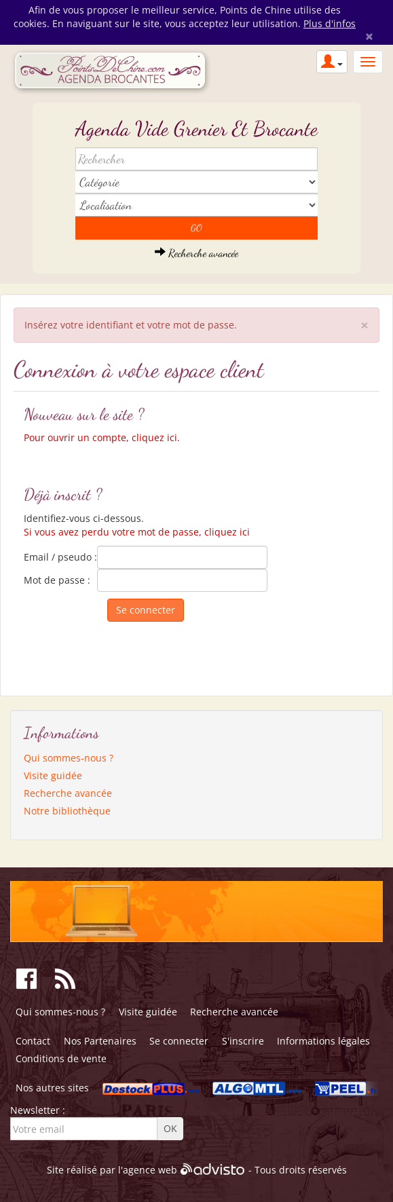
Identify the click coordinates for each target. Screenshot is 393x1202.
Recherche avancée (196, 252)
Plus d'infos (329, 23)
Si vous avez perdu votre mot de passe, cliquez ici (137, 531)
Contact (33, 1040)
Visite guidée (53, 775)
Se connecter (178, 1040)
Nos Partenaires (100, 1040)
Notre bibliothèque (67, 810)
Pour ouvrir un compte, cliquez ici (100, 437)
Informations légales (323, 1040)
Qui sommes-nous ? (68, 757)
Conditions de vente (61, 1058)
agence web (150, 1169)
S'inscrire (243, 1040)
